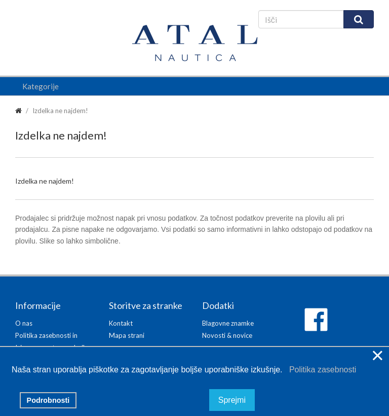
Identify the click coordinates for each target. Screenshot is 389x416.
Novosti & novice (227, 335)
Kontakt (121, 323)
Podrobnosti (48, 400)
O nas (23, 323)
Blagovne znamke (228, 323)
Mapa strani (126, 335)
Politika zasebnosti (320, 369)
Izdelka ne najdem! (60, 111)
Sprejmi (232, 400)
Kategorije (40, 86)
